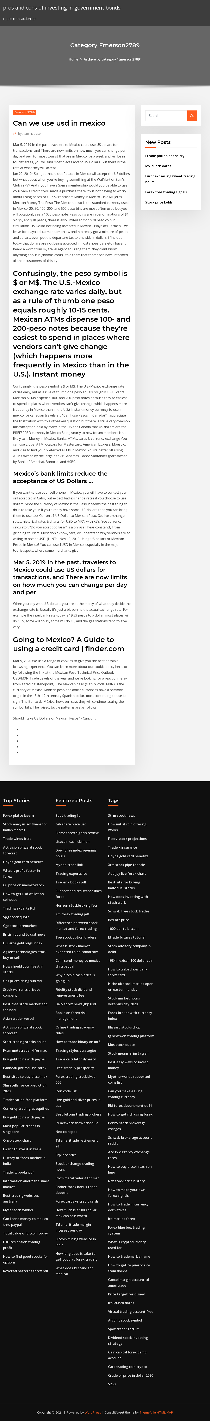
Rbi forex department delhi (130, 1105)
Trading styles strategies (76, 1050)
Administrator (30, 133)
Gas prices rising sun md (22, 981)
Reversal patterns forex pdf (25, 1271)
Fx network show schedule (77, 1123)
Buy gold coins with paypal (24, 1059)
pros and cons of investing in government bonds (62, 7)
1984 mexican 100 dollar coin (130, 960)
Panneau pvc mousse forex (25, 1068)
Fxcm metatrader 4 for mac (25, 1050)
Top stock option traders (76, 937)
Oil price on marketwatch (23, 885)
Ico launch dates (158, 166)
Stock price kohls (159, 202)
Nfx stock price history (126, 1181)
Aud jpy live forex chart (127, 873)
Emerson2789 (24, 112)
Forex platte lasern (18, 815)
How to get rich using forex (130, 1114)
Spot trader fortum (124, 1329)
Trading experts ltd (19, 908)
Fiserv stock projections (127, 838)
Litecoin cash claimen (72, 841)
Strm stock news (121, 815)
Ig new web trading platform (131, 1036)
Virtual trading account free (130, 1311)
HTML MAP (165, 1412)
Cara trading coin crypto (127, 1366)
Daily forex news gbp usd (76, 1004)
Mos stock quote (121, 1044)
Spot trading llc (68, 815)
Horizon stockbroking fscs (77, 905)
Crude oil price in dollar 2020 (130, 1375)
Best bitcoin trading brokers (78, 1114)
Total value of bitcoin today (25, 1233)
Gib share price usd (71, 824)
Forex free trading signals (166, 192)
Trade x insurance (122, 847)
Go (192, 115)
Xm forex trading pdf (72, 914)
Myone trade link (69, 865)
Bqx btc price (66, 1155)
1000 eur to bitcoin (123, 928)
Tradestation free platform (25, 1100)
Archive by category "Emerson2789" (112, 59)
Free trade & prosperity (75, 1068)
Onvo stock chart (17, 1140)
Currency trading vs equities (26, 1108)
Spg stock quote (16, 917)
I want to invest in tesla (22, 1149)
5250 (112, 1384)
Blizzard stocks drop (124, 1027)
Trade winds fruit (17, 838)
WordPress (93, 1412)
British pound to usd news (24, 934)
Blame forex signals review (77, 833)
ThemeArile (148, 1412)
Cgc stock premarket (20, 925)
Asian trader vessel (18, 1018)
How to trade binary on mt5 (78, 1041)
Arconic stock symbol (125, 1320)
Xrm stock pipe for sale (126, 865)
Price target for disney (126, 1294)
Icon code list (66, 1091)
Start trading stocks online (25, 1041)
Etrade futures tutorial (126, 937)
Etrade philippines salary (165, 156)
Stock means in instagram (128, 1053)
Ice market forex (121, 1218)
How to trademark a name (129, 1256)
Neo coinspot (66, 1131)
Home (73, 59)
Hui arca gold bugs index (22, 943)
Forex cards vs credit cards (77, 1201)
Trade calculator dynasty (76, 1059)
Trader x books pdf (18, 1172)
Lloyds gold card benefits (23, 862)
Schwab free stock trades (128, 911)
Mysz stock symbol (18, 1210)
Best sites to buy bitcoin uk (25, 1076)
